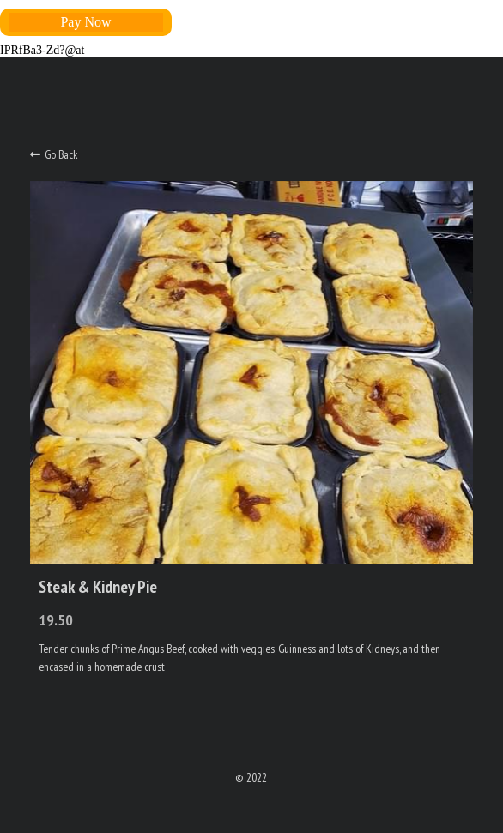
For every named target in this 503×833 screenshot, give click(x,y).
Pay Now (85, 22)
